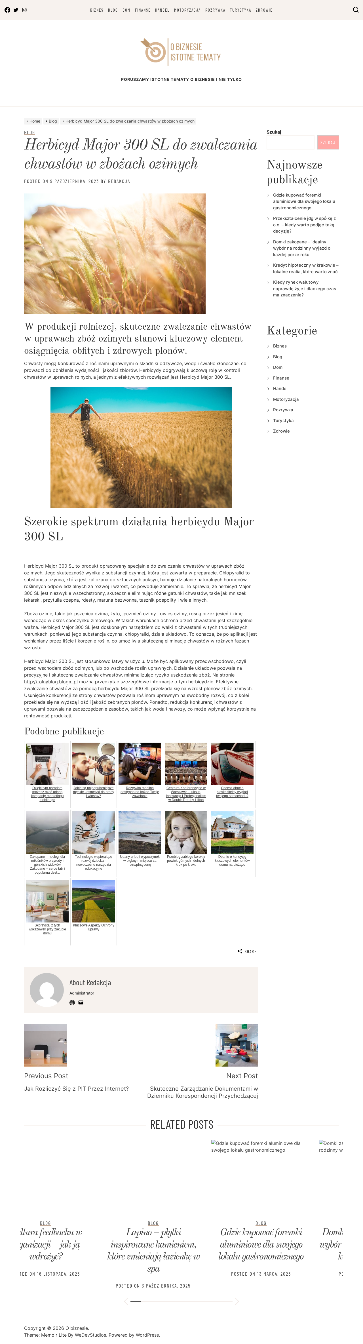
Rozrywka (215, 9)
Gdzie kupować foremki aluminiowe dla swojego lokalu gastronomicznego (304, 201)
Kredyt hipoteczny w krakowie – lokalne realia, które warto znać (289, 1245)
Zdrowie (264, 9)
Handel (162, 9)
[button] (125, 1302)
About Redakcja (90, 982)
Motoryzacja (187, 9)
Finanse (143, 9)
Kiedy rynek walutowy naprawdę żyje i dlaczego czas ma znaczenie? (304, 288)
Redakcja (119, 181)
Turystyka (240, 9)
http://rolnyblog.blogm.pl (51, 681)
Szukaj (274, 132)
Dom (126, 9)
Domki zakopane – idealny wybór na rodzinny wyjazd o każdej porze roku (301, 248)
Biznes (97, 9)
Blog (113, 9)
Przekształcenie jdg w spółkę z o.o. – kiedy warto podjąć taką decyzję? (304, 225)
